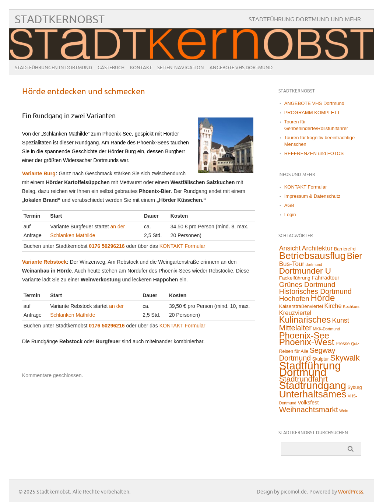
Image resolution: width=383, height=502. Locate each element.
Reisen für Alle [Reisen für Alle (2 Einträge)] (293, 351)
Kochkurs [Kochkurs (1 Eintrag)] (351, 306)
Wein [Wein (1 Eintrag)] (343, 410)
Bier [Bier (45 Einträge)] (354, 256)
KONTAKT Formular (182, 246)
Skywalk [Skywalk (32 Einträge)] (344, 357)
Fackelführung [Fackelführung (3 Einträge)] (294, 278)
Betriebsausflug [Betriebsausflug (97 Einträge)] (312, 255)
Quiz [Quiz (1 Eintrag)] (355, 343)
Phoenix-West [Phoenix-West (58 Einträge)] (306, 342)
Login (290, 214)
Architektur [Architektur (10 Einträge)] (317, 248)
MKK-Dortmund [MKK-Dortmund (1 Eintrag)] (326, 329)
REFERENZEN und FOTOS (314, 153)
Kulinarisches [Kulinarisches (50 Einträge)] (305, 319)
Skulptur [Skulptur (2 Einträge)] (320, 359)
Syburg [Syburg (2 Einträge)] (355, 387)
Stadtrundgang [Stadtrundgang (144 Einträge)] (312, 385)
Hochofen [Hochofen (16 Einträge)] (294, 298)
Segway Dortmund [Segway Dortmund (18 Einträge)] (307, 354)
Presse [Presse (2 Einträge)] (342, 343)
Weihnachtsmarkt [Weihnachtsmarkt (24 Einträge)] (308, 409)
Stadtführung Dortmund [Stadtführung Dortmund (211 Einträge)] (310, 368)
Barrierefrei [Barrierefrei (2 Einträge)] (345, 249)
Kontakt (141, 67)
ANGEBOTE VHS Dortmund (241, 67)
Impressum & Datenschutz (312, 196)
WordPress (350, 492)
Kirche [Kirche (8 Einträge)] (333, 305)
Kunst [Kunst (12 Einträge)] (340, 320)
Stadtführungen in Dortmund (53, 67)
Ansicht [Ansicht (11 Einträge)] (290, 248)
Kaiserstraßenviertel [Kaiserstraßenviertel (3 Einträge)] (301, 306)
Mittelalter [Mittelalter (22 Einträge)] (295, 328)
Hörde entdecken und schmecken (83, 92)
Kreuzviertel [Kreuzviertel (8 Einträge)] (295, 312)
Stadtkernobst (60, 19)
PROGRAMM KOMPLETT (312, 112)
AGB (289, 205)
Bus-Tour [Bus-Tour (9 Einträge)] (291, 263)
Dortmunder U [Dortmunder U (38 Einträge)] (305, 270)
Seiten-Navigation (180, 67)
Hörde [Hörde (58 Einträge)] (323, 298)
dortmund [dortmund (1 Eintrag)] (314, 264)
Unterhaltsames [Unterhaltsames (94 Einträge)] (313, 394)
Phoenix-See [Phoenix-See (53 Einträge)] (304, 335)
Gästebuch (111, 67)
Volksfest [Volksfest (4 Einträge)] (308, 403)
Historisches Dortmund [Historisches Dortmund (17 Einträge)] (315, 291)
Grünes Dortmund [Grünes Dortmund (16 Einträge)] (307, 284)
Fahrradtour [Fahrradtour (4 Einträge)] (325, 278)
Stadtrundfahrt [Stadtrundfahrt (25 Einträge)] (303, 379)
